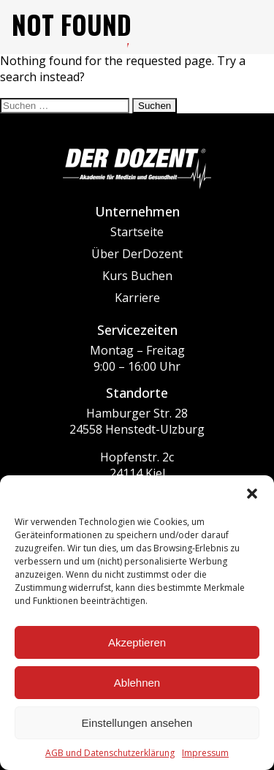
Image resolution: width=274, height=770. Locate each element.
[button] (252, 493)
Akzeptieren (137, 642)
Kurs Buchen (137, 276)
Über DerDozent (137, 254)
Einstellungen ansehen (137, 723)
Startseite (137, 232)
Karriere (137, 298)
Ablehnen (137, 682)
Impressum (205, 753)
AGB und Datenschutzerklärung (110, 753)
